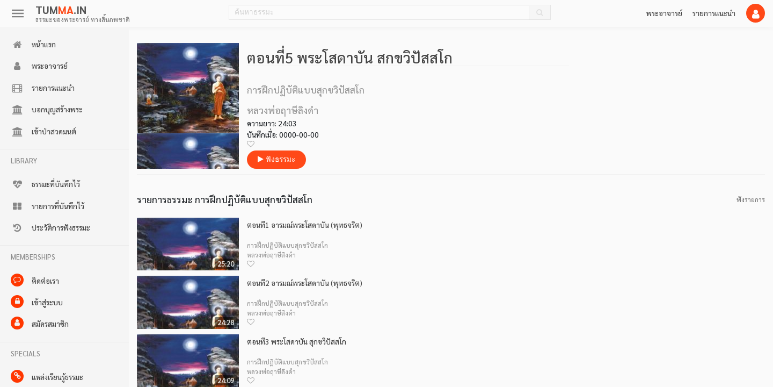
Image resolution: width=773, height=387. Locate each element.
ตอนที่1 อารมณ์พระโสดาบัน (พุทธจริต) (304, 225)
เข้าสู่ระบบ (37, 301)
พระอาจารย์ (664, 13)
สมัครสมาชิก (40, 323)
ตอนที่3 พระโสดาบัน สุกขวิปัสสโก (296, 341)
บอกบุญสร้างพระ (47, 109)
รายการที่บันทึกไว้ (47, 206)
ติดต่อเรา (35, 280)
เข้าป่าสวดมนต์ (43, 131)
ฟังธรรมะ (276, 159)
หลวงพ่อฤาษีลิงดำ (271, 254)
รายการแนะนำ (713, 13)
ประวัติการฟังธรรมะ (50, 227)
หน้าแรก (33, 44)
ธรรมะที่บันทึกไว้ (45, 184)
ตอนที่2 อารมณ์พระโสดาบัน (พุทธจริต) (304, 283)
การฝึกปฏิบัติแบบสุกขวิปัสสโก (287, 245)
